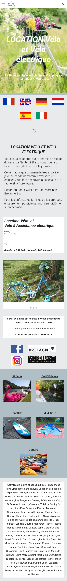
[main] (33, 46)
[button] (3, 4)
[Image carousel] (33, 284)
